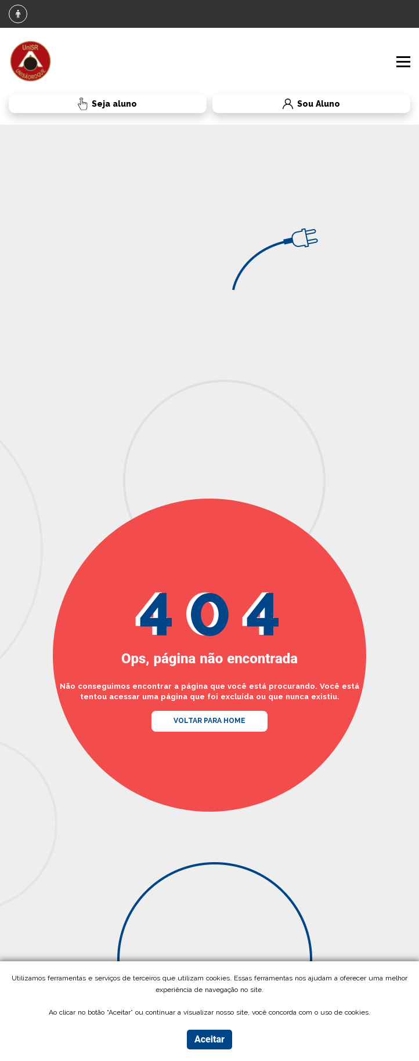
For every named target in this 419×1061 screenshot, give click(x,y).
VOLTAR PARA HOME (209, 721)
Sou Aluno (276, 104)
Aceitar (209, 1039)
